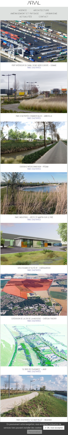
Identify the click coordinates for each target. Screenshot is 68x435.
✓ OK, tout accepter (54, 427)
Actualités (26, 16)
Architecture (41, 10)
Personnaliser (34, 431)
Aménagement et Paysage (25, 13)
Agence (23, 10)
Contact (43, 16)
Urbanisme (52, 13)
